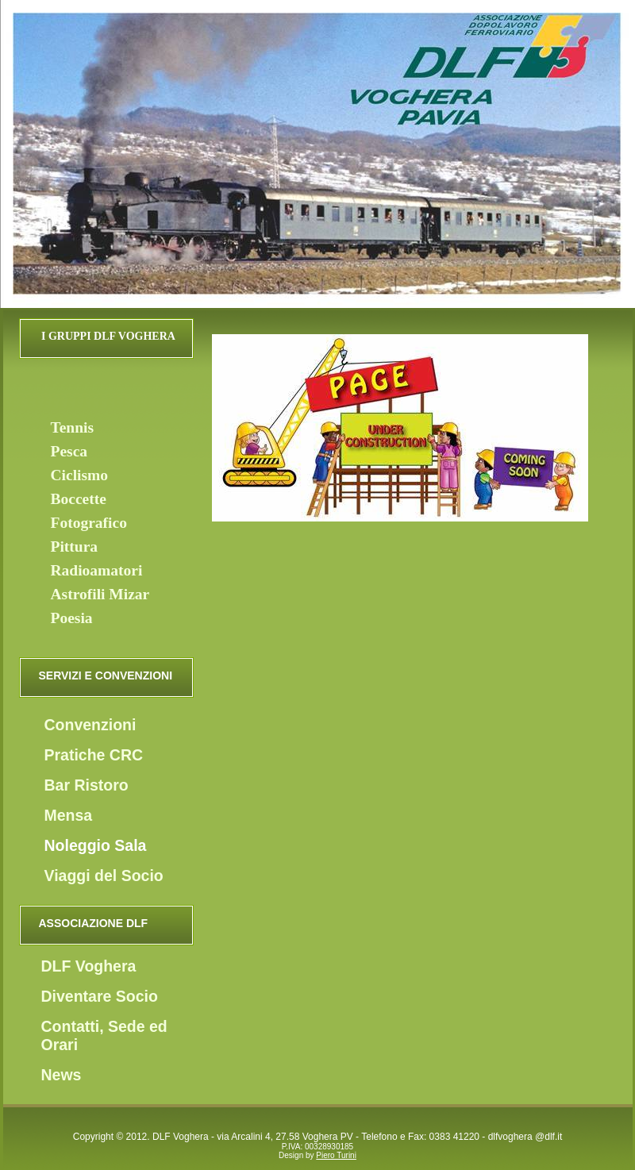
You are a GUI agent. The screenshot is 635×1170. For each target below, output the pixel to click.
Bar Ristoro (86, 785)
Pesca (69, 451)
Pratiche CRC (94, 755)
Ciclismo (80, 475)
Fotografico (89, 522)
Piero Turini (336, 1155)
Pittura (74, 546)
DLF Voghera (89, 966)
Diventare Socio (99, 996)
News (61, 1074)
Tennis (72, 427)
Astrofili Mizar (100, 594)
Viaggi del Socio (104, 875)
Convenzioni (90, 724)
